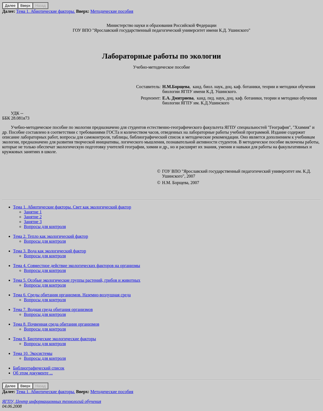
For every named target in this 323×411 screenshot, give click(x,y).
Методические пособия (111, 11)
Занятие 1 (33, 212)
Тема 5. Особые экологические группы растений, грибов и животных (76, 280)
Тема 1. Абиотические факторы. (45, 11)
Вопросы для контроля (45, 226)
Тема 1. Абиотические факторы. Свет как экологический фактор (72, 207)
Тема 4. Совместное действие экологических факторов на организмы (76, 265)
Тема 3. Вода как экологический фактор (49, 251)
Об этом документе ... (33, 373)
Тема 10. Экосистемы (32, 353)
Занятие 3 (33, 221)
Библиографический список (38, 368)
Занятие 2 (33, 216)
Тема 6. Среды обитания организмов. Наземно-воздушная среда (72, 295)
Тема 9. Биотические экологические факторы (54, 338)
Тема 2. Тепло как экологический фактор (50, 236)
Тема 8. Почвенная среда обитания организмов (56, 324)
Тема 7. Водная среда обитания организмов (53, 309)
